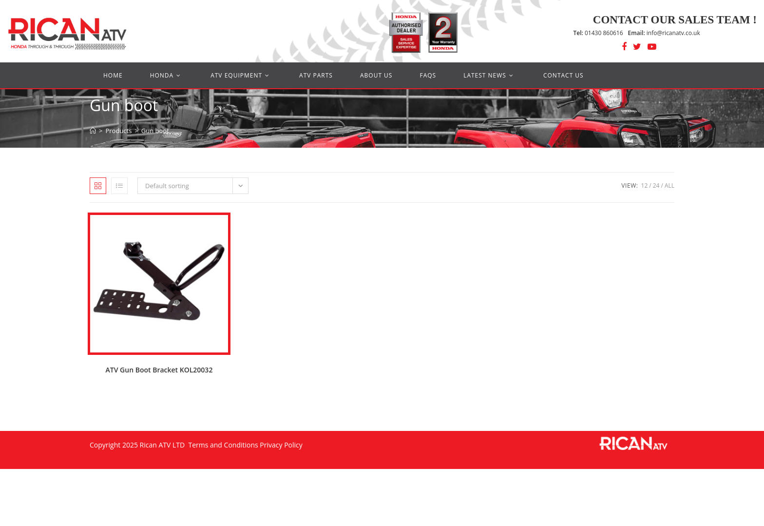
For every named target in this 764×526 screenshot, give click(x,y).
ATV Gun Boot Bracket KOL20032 (159, 369)
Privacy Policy (281, 444)
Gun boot (155, 130)
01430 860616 (598, 33)
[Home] (93, 130)
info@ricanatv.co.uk (664, 33)
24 (656, 185)
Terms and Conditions (222, 444)
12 (644, 185)
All (669, 185)
